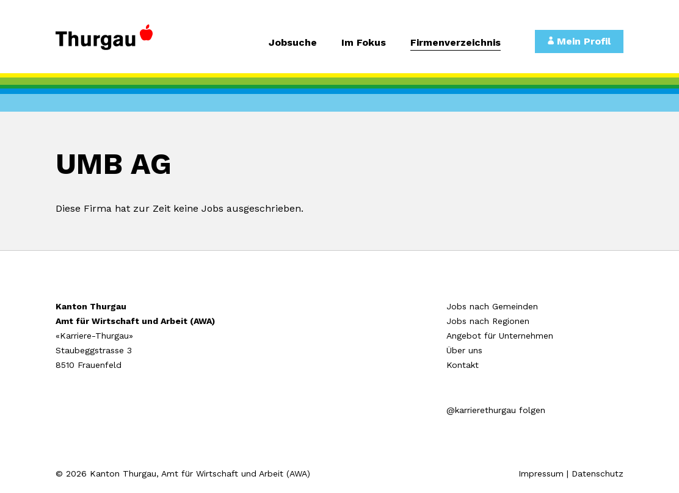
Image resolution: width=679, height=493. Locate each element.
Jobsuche (293, 43)
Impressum (541, 473)
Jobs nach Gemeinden (492, 306)
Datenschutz (597, 473)
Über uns (464, 350)
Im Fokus (363, 43)
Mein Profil (579, 41)
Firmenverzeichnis (455, 43)
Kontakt (462, 365)
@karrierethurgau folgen (495, 410)
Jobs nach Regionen (487, 321)
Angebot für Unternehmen (499, 335)
